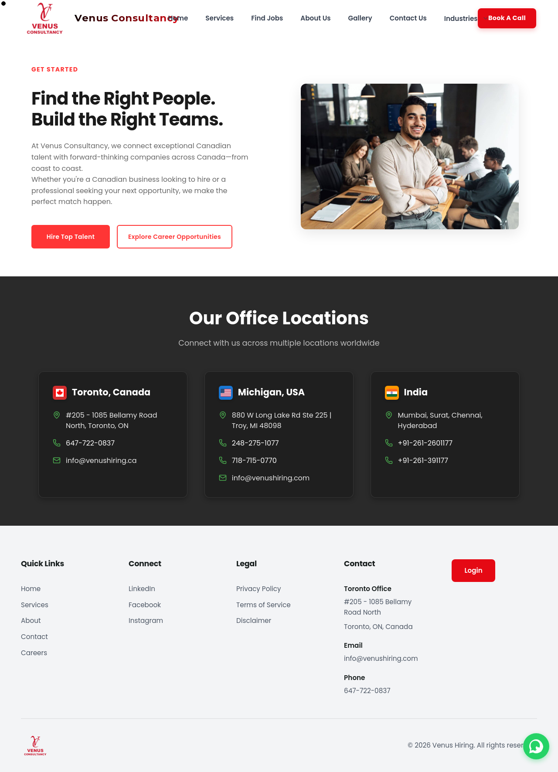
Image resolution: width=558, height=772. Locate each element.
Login (474, 570)
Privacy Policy (258, 588)
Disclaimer (253, 620)
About (31, 620)
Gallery (360, 18)
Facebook (145, 604)
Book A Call (507, 18)
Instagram (146, 620)
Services (219, 18)
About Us (315, 18)
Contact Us (408, 18)
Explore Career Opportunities (174, 236)
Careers (34, 652)
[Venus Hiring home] (96, 18)
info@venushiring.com (271, 478)
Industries (466, 18)
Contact (34, 636)
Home (178, 18)
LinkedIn (142, 588)
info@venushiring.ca (101, 461)
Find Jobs (267, 18)
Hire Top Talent (71, 236)
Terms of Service (263, 604)
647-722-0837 (367, 690)
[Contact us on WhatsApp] (536, 747)
